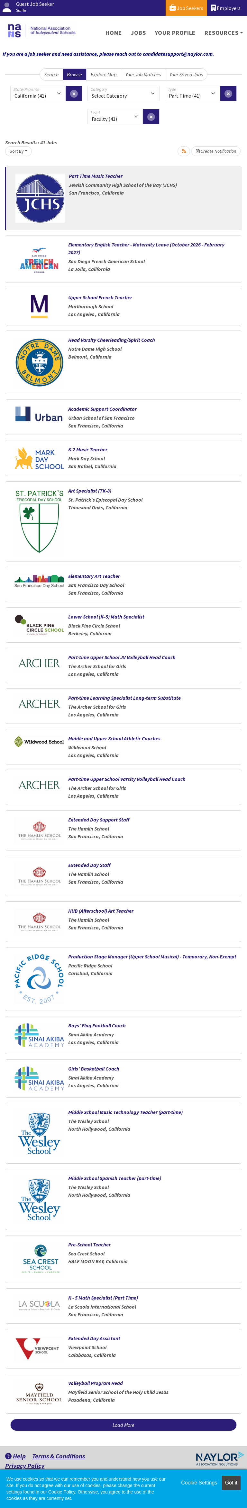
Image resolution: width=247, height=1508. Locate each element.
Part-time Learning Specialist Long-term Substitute (124, 698)
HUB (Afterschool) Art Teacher (100, 911)
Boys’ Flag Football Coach (97, 1025)
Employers (226, 8)
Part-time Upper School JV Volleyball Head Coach (122, 657)
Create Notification (216, 151)
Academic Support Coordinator (102, 409)
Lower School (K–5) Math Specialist (106, 616)
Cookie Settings (199, 1482)
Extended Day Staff (89, 865)
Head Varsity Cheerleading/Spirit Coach (111, 340)
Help (15, 1456)
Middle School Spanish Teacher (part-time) (114, 1178)
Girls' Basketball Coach (93, 1068)
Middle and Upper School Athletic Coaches (114, 738)
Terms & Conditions (58, 1456)
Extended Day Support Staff (98, 819)
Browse (74, 74)
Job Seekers (186, 8)
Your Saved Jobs (186, 74)
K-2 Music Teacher (87, 449)
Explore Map (104, 74)
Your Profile (175, 32)
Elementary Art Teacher (94, 576)
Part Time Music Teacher (96, 176)
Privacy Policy (24, 1466)
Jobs (138, 32)
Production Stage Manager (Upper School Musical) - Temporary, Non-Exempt (152, 956)
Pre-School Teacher (89, 1244)
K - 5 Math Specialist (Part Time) (103, 1297)
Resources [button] (221, 32)
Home (113, 32)
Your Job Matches (143, 74)
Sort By (17, 151)
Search (51, 74)
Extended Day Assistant (94, 1338)
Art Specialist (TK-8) (89, 490)
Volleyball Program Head (95, 1383)
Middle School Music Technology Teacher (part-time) (125, 1112)
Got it (231, 1482)
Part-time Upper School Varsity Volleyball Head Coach (127, 779)
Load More (123, 1425)
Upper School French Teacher (100, 297)
